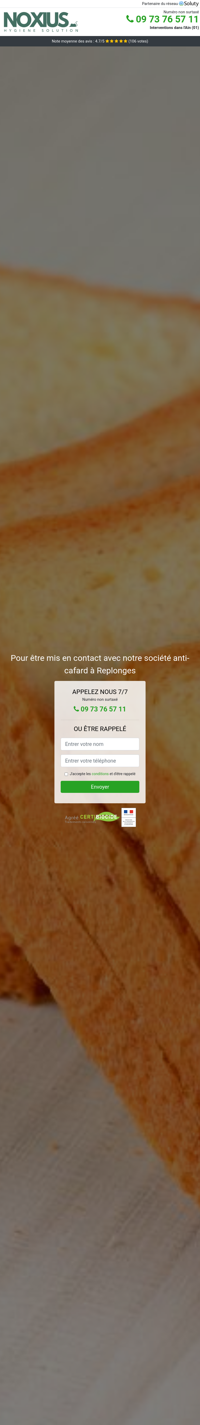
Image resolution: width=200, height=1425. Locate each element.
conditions (100, 774)
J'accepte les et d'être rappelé (102, 774)
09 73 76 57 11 (162, 19)
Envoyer (100, 787)
